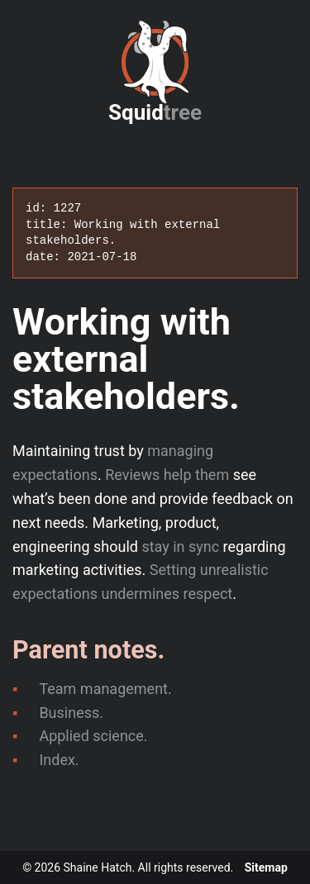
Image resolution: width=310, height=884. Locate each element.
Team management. (105, 688)
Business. (71, 712)
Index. (59, 759)
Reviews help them (167, 474)
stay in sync (180, 546)
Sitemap (266, 867)
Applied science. (93, 735)
